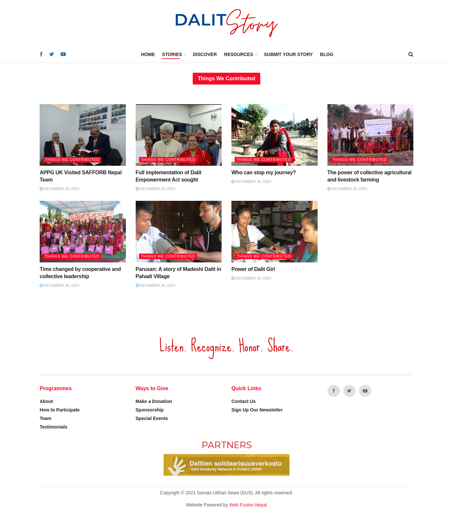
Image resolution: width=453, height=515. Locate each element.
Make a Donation (154, 401)
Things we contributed (72, 160)
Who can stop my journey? (263, 172)
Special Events (152, 418)
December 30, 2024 (59, 189)
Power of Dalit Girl (253, 269)
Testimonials (54, 426)
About (46, 401)
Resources (238, 54)
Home (148, 54)
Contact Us (243, 401)
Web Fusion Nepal (248, 504)
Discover (205, 54)
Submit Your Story (288, 54)
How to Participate (60, 409)
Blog (326, 54)
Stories (172, 54)
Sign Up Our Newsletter (257, 409)
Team (45, 418)
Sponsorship (150, 409)
